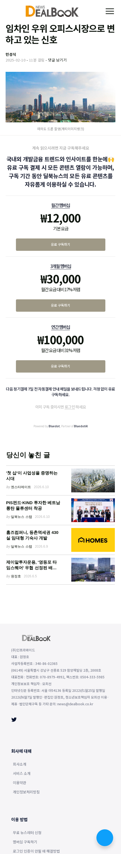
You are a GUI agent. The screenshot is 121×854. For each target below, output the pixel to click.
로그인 (70, 407)
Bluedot (54, 426)
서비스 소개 (21, 774)
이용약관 (19, 783)
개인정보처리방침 (26, 792)
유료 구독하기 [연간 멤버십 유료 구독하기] (60, 366)
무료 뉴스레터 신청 (27, 833)
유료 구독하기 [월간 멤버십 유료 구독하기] (60, 244)
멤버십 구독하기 (25, 842)
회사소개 (19, 764)
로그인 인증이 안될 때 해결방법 (36, 851)
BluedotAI (81, 426)
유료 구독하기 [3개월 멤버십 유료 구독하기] (60, 305)
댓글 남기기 (57, 60)
